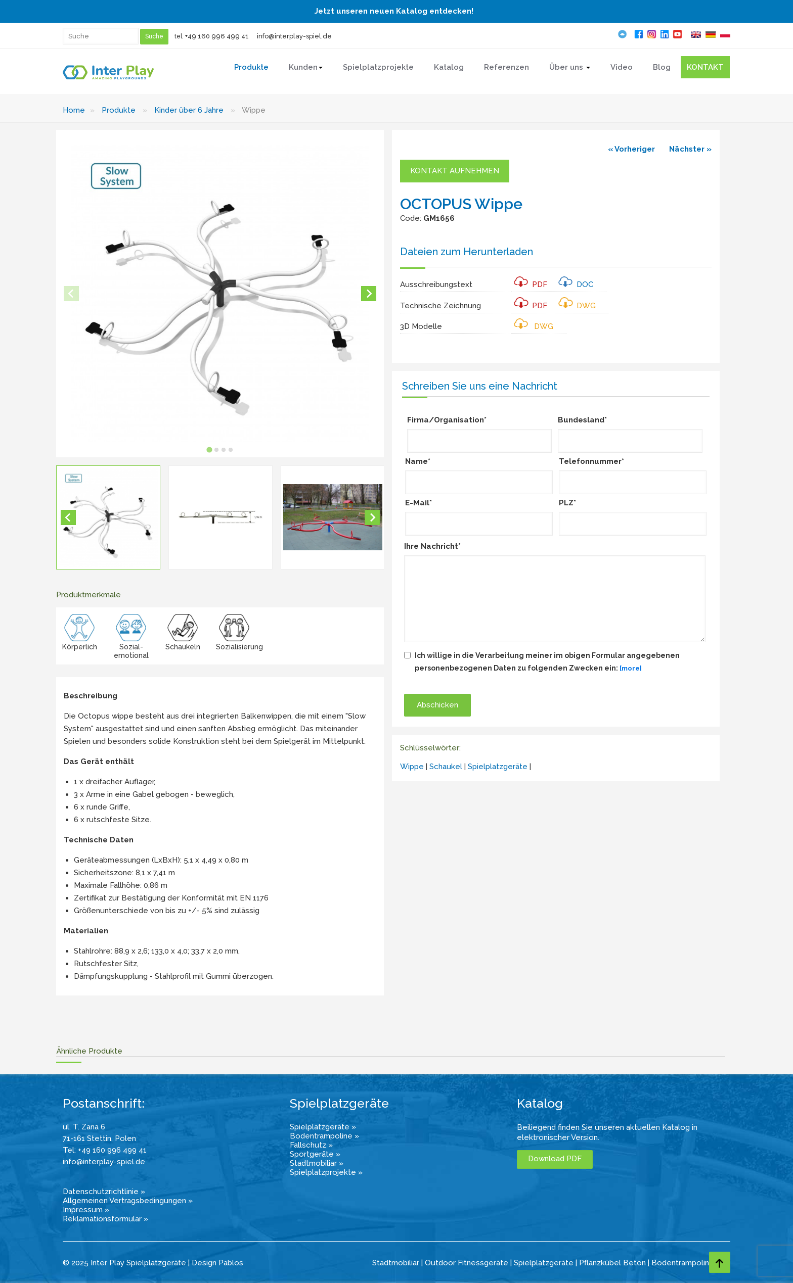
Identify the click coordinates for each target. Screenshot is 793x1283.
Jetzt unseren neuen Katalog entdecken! (394, 11)
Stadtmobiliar (395, 1262)
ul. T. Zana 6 (84, 1126)
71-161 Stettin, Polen (99, 1138)
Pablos (230, 1262)
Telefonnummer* (591, 461)
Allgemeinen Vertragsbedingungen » (128, 1200)
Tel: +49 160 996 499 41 (105, 1150)
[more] (631, 668)
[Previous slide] (71, 293)
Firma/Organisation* (447, 419)
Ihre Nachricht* (432, 546)
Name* (417, 461)
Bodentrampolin (680, 1262)
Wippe (412, 766)
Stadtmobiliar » (316, 1163)
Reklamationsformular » (105, 1218)
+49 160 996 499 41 (217, 36)
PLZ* (567, 502)
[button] (108, 517)
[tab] (209, 450)
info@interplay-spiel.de (294, 36)
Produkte (119, 110)
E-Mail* (418, 502)
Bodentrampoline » (324, 1136)
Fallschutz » (311, 1145)
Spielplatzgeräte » (323, 1126)
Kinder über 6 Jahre (189, 110)
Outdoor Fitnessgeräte (466, 1262)
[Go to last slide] (68, 517)
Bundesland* (582, 419)
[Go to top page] (719, 1262)
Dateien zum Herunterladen (466, 252)
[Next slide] (368, 293)
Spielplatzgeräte (497, 766)
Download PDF (555, 1158)
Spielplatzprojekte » (326, 1172)
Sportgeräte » (315, 1154)
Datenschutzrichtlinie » (104, 1191)
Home (74, 110)
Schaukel (445, 766)
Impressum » (86, 1209)
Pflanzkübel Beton (612, 1262)
